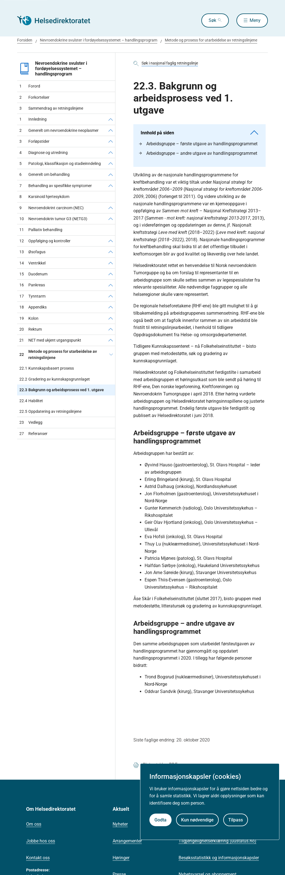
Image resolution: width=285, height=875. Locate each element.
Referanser (33, 433)
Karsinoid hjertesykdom (44, 197)
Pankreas (32, 285)
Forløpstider (34, 141)
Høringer (121, 857)
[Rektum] (110, 329)
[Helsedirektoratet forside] (57, 20)
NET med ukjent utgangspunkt (50, 340)
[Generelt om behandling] (110, 174)
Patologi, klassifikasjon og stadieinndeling (60, 163)
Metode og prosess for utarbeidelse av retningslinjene (211, 40)
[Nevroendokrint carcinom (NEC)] (110, 208)
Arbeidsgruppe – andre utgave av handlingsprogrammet (198, 153)
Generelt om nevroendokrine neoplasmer (59, 130)
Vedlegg (30, 422)
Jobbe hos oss (40, 841)
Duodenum (33, 274)
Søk (212, 20)
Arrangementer (127, 841)
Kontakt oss (38, 857)
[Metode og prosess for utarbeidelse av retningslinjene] (111, 354)
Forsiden (24, 40)
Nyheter (120, 824)
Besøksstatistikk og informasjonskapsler (219, 857)
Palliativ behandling (40, 230)
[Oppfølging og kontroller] (110, 241)
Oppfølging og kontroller (44, 241)
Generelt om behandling (44, 174)
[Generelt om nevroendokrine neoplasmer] (110, 130)
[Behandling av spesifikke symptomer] (110, 186)
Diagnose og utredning (43, 152)
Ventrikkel (32, 263)
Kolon (28, 318)
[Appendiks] (110, 307)
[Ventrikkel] (110, 263)
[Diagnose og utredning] (110, 152)
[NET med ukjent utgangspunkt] (110, 340)
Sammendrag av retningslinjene (51, 108)
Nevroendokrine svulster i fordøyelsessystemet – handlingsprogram (98, 40)
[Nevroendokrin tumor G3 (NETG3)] (110, 219)
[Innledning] (110, 119)
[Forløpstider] (110, 141)
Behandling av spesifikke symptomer (55, 186)
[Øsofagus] (110, 252)
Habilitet (31, 401)
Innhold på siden (199, 132)
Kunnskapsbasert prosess (46, 368)
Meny (255, 20)
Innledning (33, 119)
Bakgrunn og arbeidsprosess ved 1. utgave (61, 390)
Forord (29, 86)
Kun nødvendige (197, 820)
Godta (160, 820)
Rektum (30, 329)
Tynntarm (32, 296)
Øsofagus (32, 252)
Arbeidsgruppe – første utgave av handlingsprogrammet (198, 143)
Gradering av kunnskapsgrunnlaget (54, 379)
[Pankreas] (110, 285)
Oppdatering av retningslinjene (50, 411)
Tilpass (235, 820)
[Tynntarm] (110, 296)
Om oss (33, 824)
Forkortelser (34, 97)
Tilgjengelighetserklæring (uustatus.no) (217, 841)
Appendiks (33, 307)
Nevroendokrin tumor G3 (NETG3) (53, 219)
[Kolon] (110, 318)
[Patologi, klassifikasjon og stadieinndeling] (110, 163)
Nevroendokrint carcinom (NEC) (51, 208)
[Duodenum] (110, 274)
